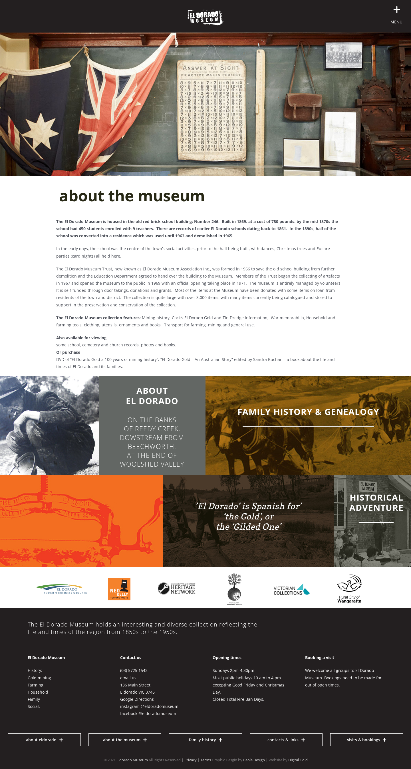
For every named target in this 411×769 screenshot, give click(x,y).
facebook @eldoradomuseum (148, 713)
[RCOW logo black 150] (349, 576)
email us (128, 677)
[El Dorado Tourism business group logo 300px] (62, 586)
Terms (205, 759)
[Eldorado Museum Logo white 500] (206, 11)
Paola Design (254, 759)
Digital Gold (298, 759)
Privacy (190, 759)
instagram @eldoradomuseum (149, 706)
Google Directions (137, 699)
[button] (342, 9)
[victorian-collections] (292, 571)
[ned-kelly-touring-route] (119, 571)
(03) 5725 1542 (134, 670)
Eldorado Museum (132, 759)
